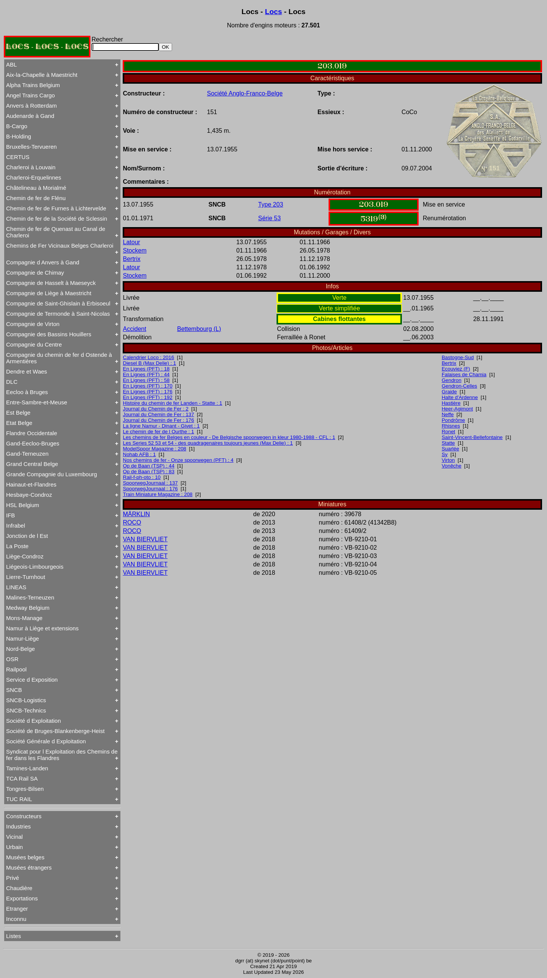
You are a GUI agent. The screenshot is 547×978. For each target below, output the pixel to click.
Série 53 (269, 218)
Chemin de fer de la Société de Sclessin (56, 218)
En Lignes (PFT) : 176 (147, 391)
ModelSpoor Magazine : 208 (155, 449)
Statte (448, 443)
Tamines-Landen (27, 768)
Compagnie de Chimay (35, 272)
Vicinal (14, 836)
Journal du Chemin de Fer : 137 (158, 414)
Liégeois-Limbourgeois (34, 566)
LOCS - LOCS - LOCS (47, 47)
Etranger (17, 908)
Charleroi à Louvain (30, 167)
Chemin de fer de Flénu (36, 198)
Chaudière (19, 888)
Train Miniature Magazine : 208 (158, 494)
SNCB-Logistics (26, 700)
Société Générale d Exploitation (46, 741)
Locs (273, 12)
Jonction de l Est (27, 536)
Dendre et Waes (26, 371)
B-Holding (18, 136)
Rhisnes (451, 426)
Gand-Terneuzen (27, 453)
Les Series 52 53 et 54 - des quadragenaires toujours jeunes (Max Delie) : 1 (208, 443)
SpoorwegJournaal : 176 (150, 488)
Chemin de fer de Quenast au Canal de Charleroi (55, 232)
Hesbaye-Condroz (29, 494)
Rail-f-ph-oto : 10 (142, 477)
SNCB (14, 690)
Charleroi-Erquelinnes (33, 177)
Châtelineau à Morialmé (36, 187)
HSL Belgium (22, 505)
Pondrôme (453, 420)
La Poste (17, 546)
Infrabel (15, 525)
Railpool (16, 669)
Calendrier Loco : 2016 (148, 357)
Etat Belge (19, 423)
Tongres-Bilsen (25, 789)
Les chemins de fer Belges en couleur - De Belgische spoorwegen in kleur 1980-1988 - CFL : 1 (229, 437)
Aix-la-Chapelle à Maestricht (41, 75)
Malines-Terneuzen (30, 597)
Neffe (448, 414)
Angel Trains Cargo (30, 95)
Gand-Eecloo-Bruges (32, 443)
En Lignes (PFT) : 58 (146, 380)
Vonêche (452, 466)
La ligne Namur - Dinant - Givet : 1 (161, 426)
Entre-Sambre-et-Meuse (36, 402)
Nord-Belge (20, 649)
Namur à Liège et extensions (42, 628)
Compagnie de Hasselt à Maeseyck (51, 283)
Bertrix (132, 259)
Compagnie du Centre (34, 344)
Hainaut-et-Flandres (31, 484)
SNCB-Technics (26, 710)
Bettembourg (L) (199, 329)
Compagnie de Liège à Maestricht (48, 293)
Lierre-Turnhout (25, 577)
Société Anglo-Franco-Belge (245, 93)
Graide (449, 391)
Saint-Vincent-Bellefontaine (472, 437)
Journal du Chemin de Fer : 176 (158, 420)
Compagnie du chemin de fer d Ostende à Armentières (59, 357)
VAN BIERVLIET (145, 539)
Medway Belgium (27, 607)
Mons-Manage (24, 618)
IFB (10, 515)
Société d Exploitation (33, 720)
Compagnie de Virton (33, 324)
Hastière (451, 403)
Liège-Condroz (24, 556)
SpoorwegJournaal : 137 (150, 483)
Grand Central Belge (32, 464)
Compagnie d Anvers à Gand (42, 262)
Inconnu (16, 919)
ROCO (132, 522)
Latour (131, 242)
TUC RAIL (19, 799)
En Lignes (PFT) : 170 (147, 386)
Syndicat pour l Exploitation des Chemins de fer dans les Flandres (62, 754)
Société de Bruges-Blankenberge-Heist (55, 731)
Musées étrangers (29, 867)
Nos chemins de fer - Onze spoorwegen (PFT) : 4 (178, 460)
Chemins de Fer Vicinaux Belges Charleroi (59, 245)
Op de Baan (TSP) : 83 (149, 471)
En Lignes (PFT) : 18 (146, 369)
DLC (11, 381)
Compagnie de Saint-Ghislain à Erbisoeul (58, 303)
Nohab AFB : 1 (139, 454)
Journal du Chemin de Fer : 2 (156, 409)
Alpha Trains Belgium (33, 85)
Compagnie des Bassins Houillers (48, 334)
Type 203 (270, 204)
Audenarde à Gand (30, 116)
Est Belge (18, 412)
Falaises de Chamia (464, 374)
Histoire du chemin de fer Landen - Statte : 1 (173, 403)
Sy (445, 454)
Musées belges (25, 857)
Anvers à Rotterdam (31, 105)
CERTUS (17, 157)
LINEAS (16, 587)
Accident (134, 329)
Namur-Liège (22, 638)
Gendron (452, 380)
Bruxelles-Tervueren (31, 146)
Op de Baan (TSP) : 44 (149, 466)
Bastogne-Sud (458, 357)
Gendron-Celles (459, 386)
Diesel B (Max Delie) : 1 (149, 363)
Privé (12, 878)
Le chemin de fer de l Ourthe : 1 (158, 431)
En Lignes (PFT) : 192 (147, 397)
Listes (13, 936)
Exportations (22, 898)
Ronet (448, 431)
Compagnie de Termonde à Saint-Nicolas (58, 313)
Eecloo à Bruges (27, 392)
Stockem (135, 250)
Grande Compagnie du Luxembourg (51, 474)
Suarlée (450, 449)
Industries (18, 826)
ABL (11, 64)
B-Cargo (16, 126)
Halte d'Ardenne (460, 397)
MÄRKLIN (136, 514)
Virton (448, 460)
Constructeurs (23, 816)
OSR (12, 659)
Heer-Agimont (457, 409)
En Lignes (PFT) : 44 (146, 374)
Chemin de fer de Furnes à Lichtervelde (56, 208)
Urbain (14, 847)
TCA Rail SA (22, 778)
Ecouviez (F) (456, 369)
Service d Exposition (32, 679)
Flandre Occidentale (31, 433)
